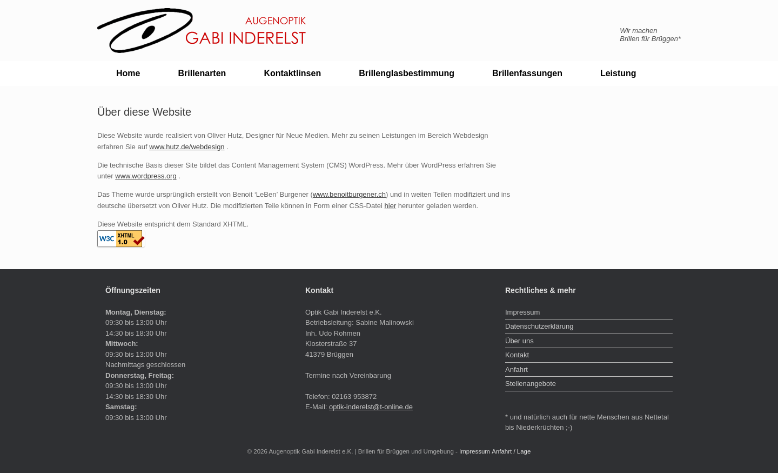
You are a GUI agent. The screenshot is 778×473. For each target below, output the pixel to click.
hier (391, 206)
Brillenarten (202, 73)
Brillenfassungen (527, 73)
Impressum (522, 312)
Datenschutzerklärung (539, 326)
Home (128, 73)
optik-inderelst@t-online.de (371, 407)
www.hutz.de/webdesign (186, 147)
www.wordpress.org (145, 176)
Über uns (519, 341)
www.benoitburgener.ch (349, 194)
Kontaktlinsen (292, 73)
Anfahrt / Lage (511, 451)
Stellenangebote (530, 383)
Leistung (618, 73)
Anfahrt (516, 369)
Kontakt (517, 355)
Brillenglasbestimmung (406, 73)
